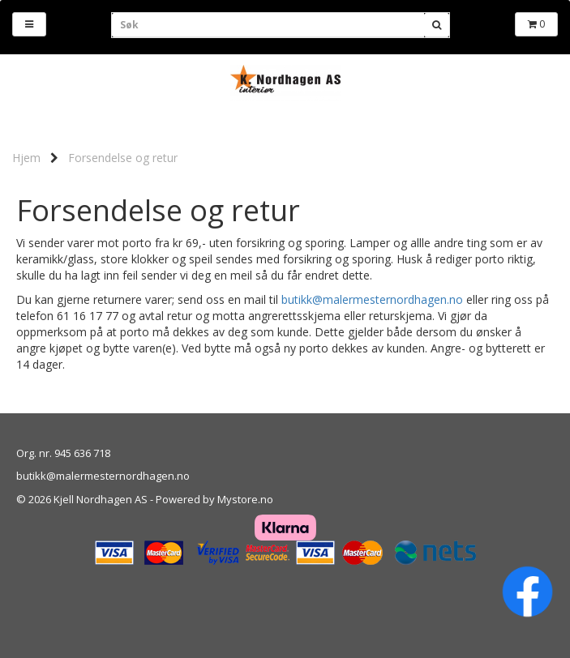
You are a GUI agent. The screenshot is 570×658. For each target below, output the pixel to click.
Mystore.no (245, 499)
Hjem (26, 157)
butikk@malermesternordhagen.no (372, 299)
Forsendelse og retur (123, 157)
